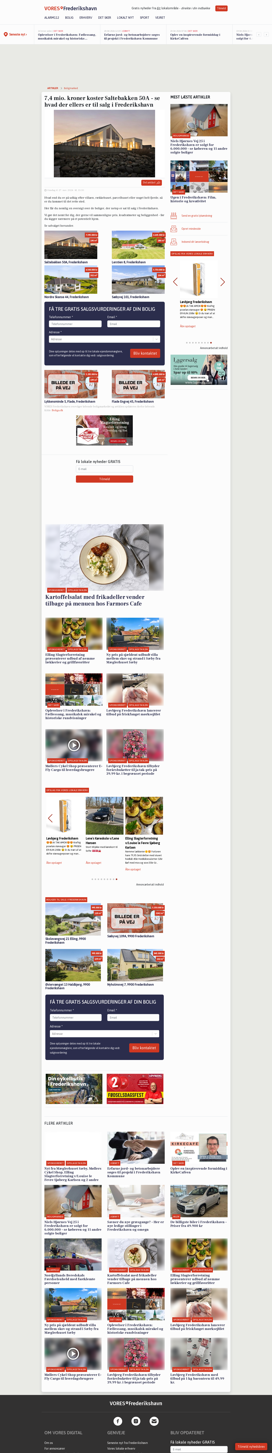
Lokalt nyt (125, 17)
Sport (144, 17)
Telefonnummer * (61, 317)
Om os (48, 1442)
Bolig (69, 17)
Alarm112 (51, 17)
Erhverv (86, 17)
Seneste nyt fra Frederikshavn (127, 1442)
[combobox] (51, 339)
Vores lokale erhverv (121, 1448)
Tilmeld (221, 8)
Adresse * (55, 332)
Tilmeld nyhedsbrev (251, 1446)
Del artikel (151, 183)
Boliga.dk (57, 410)
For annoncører (54, 1448)
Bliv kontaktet (145, 353)
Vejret (160, 17)
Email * (112, 317)
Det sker (104, 17)
